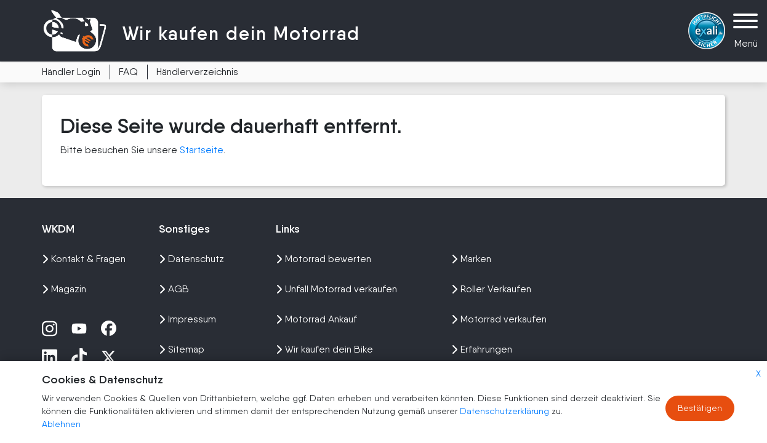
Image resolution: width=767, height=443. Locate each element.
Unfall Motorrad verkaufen (336, 289)
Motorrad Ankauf (316, 319)
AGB (174, 289)
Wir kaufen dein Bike (324, 349)
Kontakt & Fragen (84, 259)
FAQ (128, 72)
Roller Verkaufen (491, 289)
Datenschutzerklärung (506, 411)
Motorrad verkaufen (499, 319)
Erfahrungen (481, 349)
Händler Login (71, 72)
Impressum (187, 319)
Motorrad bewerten (323, 259)
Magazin (64, 289)
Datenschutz (191, 259)
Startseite (201, 150)
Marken (471, 259)
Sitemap (181, 349)
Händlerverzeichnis (197, 72)
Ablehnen (61, 424)
